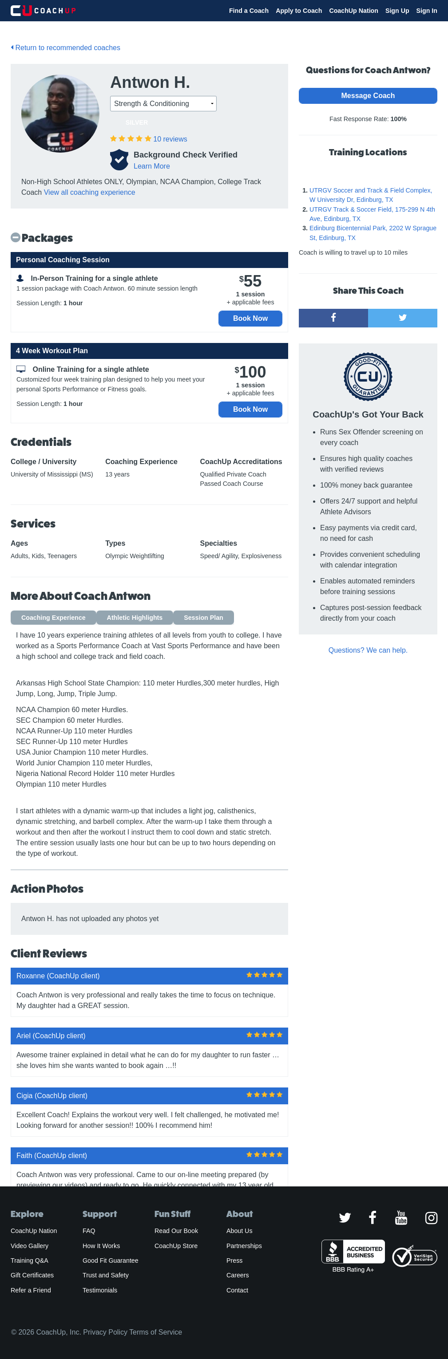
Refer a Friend (31, 1290)
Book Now (250, 318)
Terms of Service (155, 1332)
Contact (237, 1290)
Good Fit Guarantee (111, 1260)
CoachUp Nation (353, 10)
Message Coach (368, 95)
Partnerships (244, 1245)
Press (234, 1260)
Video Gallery (29, 1245)
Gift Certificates (32, 1275)
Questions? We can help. (368, 650)
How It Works (101, 1245)
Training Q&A (29, 1260)
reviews (170, 139)
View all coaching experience (89, 192)
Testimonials (100, 1290)
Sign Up (397, 10)
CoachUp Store (176, 1245)
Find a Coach (249, 10)
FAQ (89, 1230)
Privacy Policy (105, 1332)
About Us (239, 1230)
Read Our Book (176, 1230)
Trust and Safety (106, 1275)
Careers (237, 1275)
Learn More (152, 166)
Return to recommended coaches (65, 47)
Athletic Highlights (135, 617)
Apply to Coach (299, 10)
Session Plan (203, 617)
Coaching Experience (53, 617)
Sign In (426, 10)
